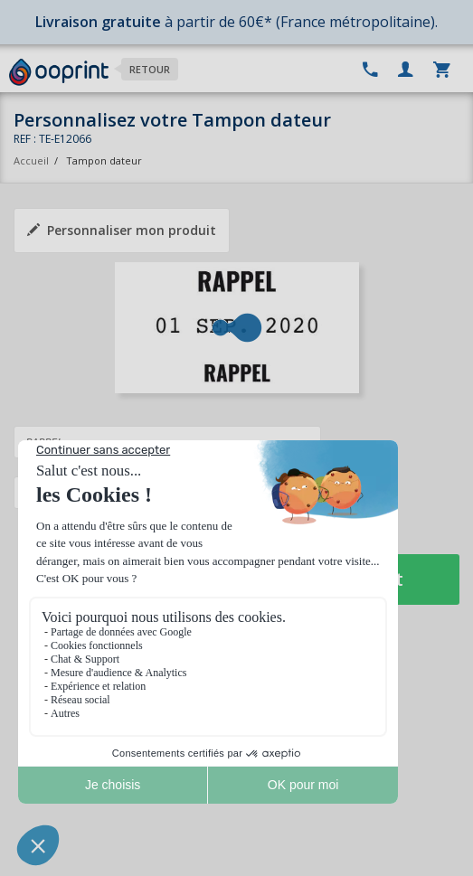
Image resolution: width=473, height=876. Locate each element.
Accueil (31, 160)
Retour (149, 69)
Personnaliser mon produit (121, 230)
